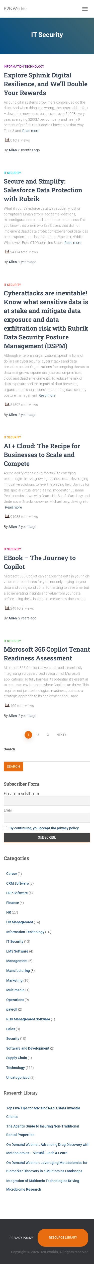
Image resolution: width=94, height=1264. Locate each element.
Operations (15, 1000)
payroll (11, 1009)
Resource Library (63, 1237)
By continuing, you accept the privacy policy (44, 828)
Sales (10, 1029)
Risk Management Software (28, 1019)
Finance (12, 903)
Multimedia (15, 990)
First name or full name (21, 793)
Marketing (14, 980)
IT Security (12, 173)
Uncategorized (18, 1077)
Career (11, 874)
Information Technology (24, 66)
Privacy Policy (21, 1238)
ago (29, 150)
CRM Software (17, 883)
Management (17, 961)
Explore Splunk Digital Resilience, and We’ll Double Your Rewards (45, 84)
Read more (30, 131)
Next (60, 735)
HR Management (19, 922)
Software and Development (27, 1048)
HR (8, 912)
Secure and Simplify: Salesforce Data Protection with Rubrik (43, 190)
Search (9, 749)
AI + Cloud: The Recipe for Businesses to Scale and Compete (42, 455)
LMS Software (17, 951)
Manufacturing (18, 971)
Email (8, 810)
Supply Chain (16, 1058)
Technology (15, 1068)
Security (12, 1038)
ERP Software (17, 893)
